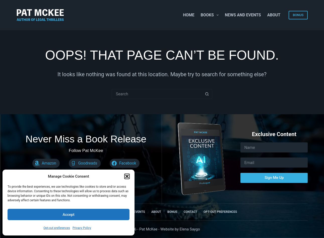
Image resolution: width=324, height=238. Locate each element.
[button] (126, 176)
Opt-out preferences (56, 228)
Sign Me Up (274, 177)
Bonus (172, 212)
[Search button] (207, 94)
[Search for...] (157, 94)
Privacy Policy (82, 228)
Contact (190, 212)
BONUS (298, 15)
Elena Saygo (190, 229)
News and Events (243, 15)
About (273, 15)
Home (188, 15)
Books (211, 15)
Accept (68, 214)
